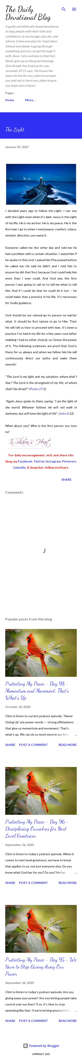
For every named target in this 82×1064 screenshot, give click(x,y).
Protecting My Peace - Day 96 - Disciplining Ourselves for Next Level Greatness (37, 829)
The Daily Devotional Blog (28, 13)
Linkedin (19, 467)
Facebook (25, 461)
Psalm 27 (36, 389)
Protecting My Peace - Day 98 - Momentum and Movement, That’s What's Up (37, 691)
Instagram (53, 461)
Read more (68, 745)
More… (30, 100)
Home (9, 100)
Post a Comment (33, 745)
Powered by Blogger (41, 1046)
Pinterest (69, 461)
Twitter (39, 461)
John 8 (63, 413)
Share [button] (66, 479)
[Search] (63, 8)
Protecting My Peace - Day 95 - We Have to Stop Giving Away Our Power (41, 967)
